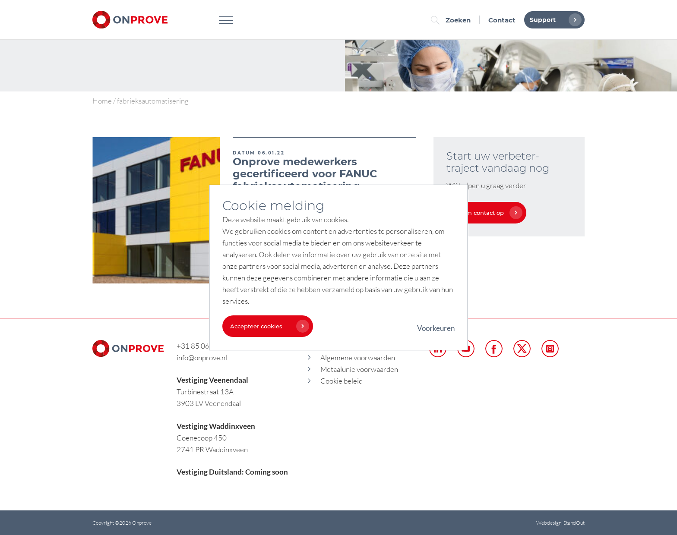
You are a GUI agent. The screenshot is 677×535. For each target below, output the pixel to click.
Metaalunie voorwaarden (359, 369)
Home (102, 100)
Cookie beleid (341, 380)
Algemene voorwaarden (357, 357)
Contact (502, 20)
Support (553, 20)
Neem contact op (486, 212)
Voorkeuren (436, 328)
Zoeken (453, 20)
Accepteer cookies (267, 326)
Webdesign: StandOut (560, 522)
